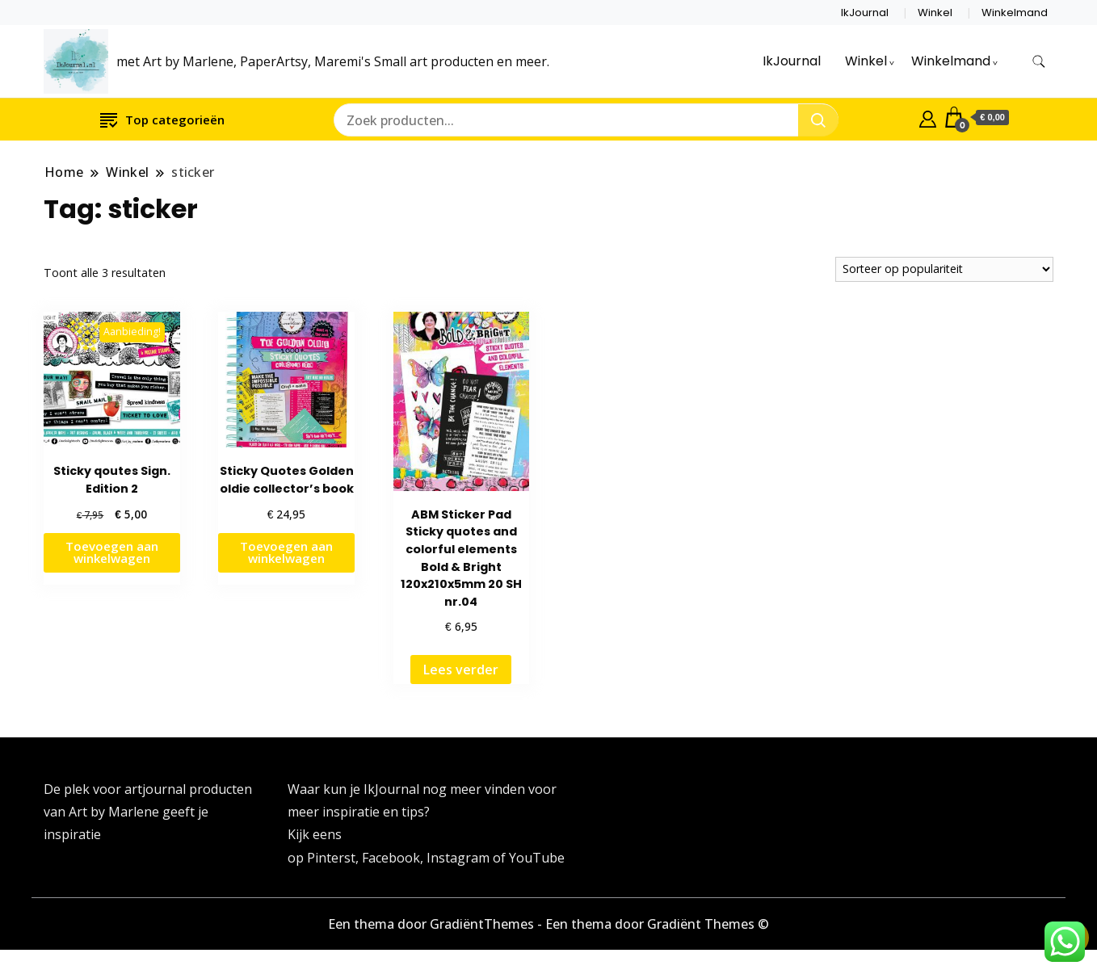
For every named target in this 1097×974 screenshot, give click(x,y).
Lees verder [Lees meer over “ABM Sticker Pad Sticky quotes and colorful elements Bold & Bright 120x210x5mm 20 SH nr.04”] (460, 669)
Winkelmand (1014, 12)
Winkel (935, 12)
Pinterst (331, 858)
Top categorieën (162, 119)
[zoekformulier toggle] (1038, 62)
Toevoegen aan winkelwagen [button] (111, 552)
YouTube (537, 858)
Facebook (391, 858)
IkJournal (865, 12)
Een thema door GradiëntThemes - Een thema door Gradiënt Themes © (548, 924)
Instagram (460, 858)
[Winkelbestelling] (944, 269)
